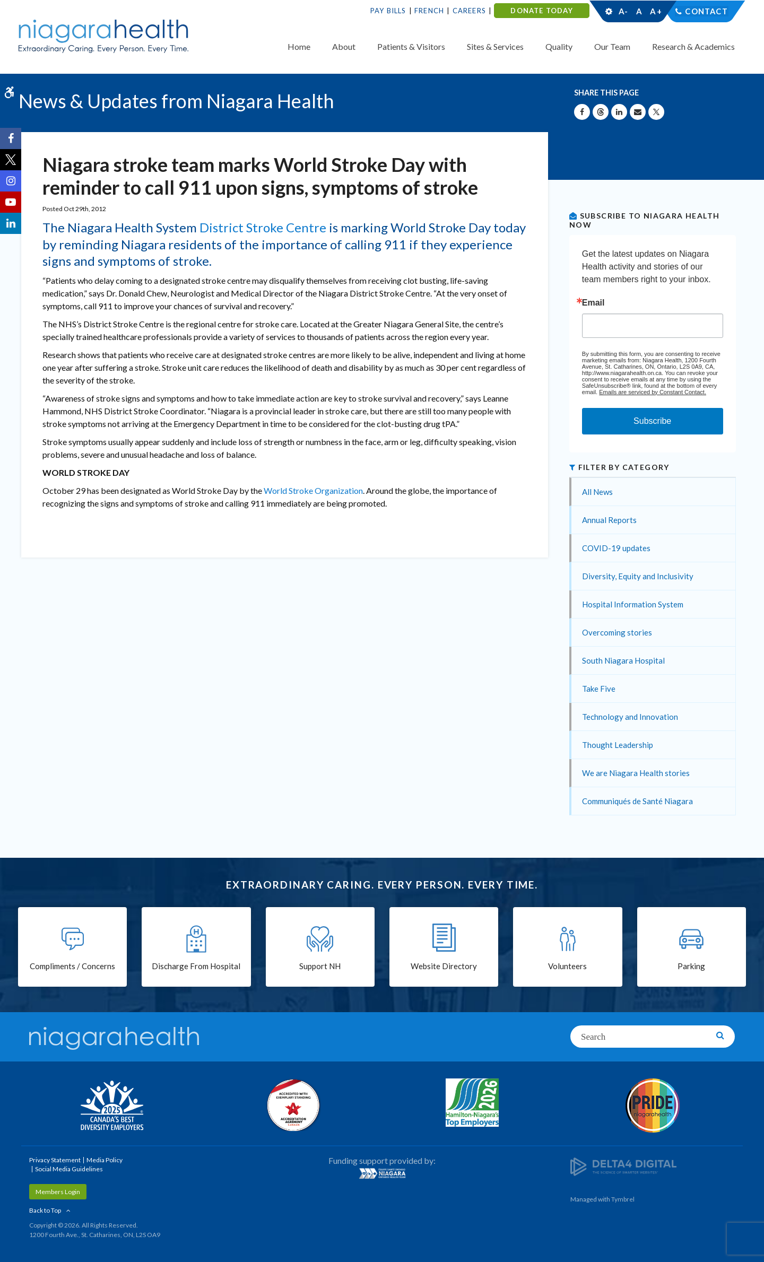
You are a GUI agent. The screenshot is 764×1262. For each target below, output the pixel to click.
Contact (706, 11)
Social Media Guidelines (69, 1169)
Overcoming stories (617, 632)
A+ (655, 11)
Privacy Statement (55, 1160)
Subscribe (652, 420)
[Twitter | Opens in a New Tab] (10, 159)
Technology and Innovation (630, 716)
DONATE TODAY (541, 10)
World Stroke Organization (313, 490)
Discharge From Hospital (196, 966)
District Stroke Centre (262, 227)
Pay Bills (388, 10)
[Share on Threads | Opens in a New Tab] (601, 112)
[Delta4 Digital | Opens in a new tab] (623, 1166)
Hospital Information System (632, 604)
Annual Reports (609, 520)
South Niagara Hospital (623, 660)
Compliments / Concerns (72, 966)
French (429, 10)
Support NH (320, 966)
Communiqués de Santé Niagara (637, 801)
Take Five (598, 688)
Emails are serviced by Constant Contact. (652, 392)
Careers (469, 10)
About (343, 46)
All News (597, 492)
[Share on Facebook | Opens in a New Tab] (582, 112)
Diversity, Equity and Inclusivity (637, 576)
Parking (691, 966)
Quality (558, 46)
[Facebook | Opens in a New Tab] (10, 138)
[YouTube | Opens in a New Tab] (10, 202)
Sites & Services (495, 46)
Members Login (58, 1192)
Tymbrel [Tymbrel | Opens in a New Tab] (623, 1199)
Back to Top (45, 1210)
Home (299, 46)
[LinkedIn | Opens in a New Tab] (10, 223)
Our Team (612, 46)
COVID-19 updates (616, 548)
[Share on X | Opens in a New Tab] (656, 112)
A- (623, 11)
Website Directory (444, 966)
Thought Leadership (617, 745)
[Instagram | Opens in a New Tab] (10, 181)
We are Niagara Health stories (636, 773)
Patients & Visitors (411, 46)
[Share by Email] (638, 112)
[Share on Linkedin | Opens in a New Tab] (619, 112)
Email (593, 303)
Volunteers (567, 966)
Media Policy (104, 1160)
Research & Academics (693, 46)
